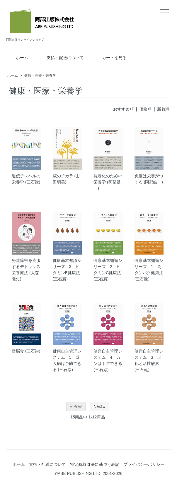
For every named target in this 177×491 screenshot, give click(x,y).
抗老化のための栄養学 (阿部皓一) (107, 182)
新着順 (163, 109)
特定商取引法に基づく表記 (94, 464)
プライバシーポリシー (143, 464)
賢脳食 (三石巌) (26, 351)
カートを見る (110, 57)
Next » (99, 406)
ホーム (17, 57)
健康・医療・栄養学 (40, 75)
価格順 (145, 109)
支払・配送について (61, 57)
